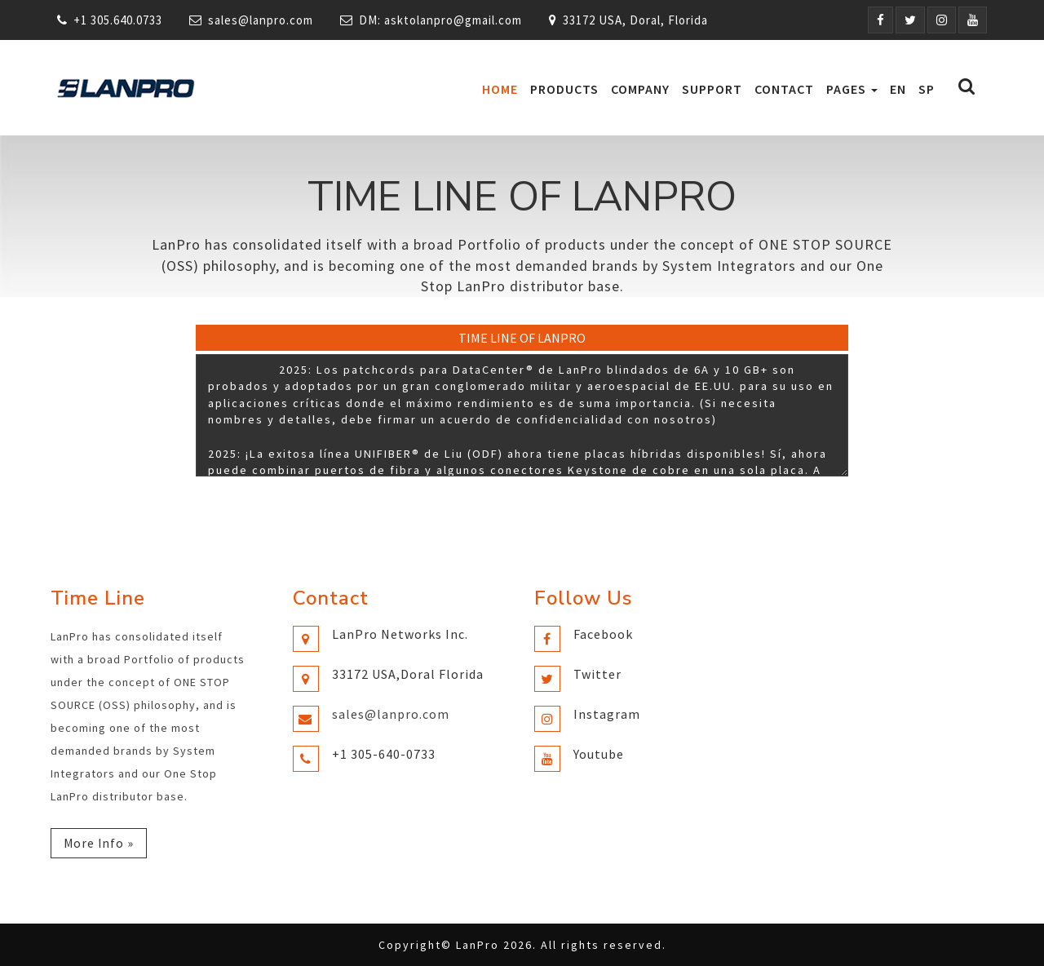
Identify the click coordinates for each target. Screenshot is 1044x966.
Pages (852, 89)
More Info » (99, 843)
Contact (784, 89)
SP (926, 89)
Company (640, 89)
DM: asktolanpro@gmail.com (440, 20)
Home (500, 89)
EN (898, 89)
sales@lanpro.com (260, 20)
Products (564, 89)
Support (712, 89)
